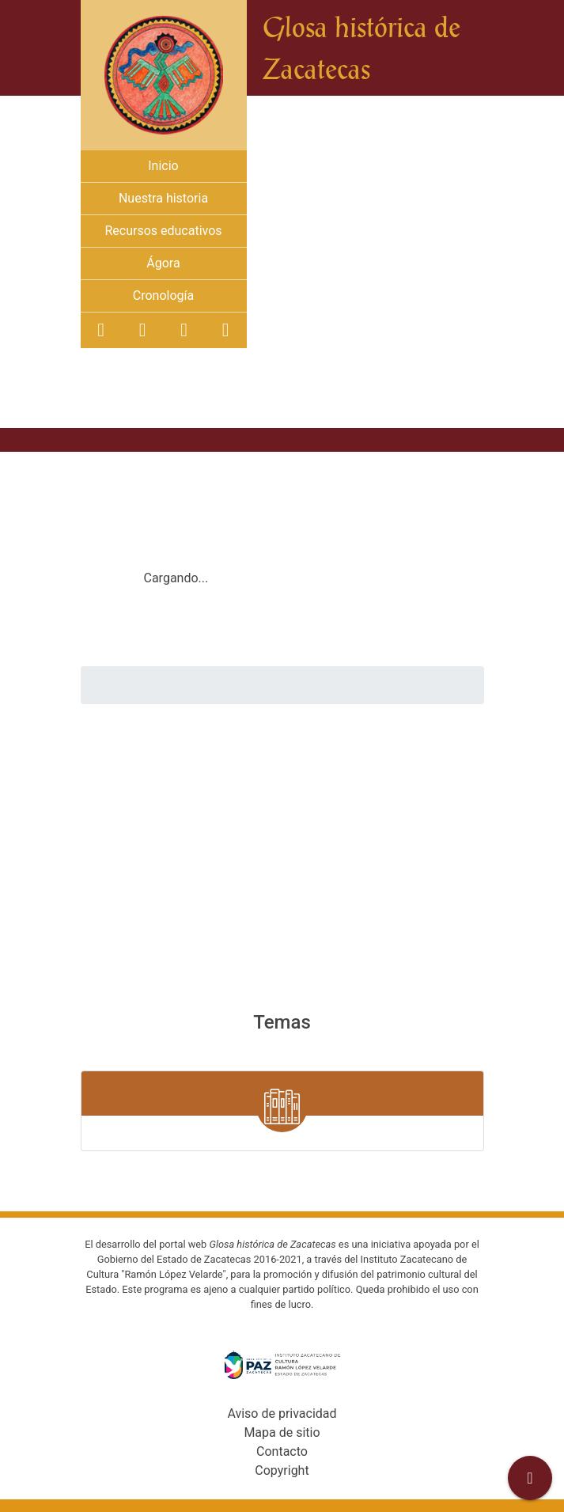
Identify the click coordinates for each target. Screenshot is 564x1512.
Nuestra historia (163, 198)
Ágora (163, 263)
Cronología (163, 295)
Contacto (282, 1451)
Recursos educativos (162, 230)
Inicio (163, 165)
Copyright (281, 1470)
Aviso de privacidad (281, 1413)
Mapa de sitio (282, 1432)
